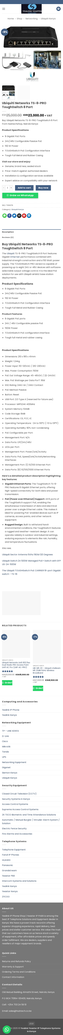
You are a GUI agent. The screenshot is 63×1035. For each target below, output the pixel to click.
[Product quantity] (7, 188)
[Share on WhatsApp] (4, 215)
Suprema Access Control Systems (20, 809)
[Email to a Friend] (19, 215)
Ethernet (15, 256)
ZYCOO (6, 896)
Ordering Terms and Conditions (18, 971)
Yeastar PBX (8, 875)
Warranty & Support (13, 966)
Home (10, 18)
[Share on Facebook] (9, 215)
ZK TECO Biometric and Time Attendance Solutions (29, 814)
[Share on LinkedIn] (29, 215)
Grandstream (9, 870)
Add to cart (24, 187)
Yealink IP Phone (10, 709)
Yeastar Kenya (10, 891)
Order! (8, 682)
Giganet (6, 767)
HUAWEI (6, 860)
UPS (4, 757)
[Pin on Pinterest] (24, 215)
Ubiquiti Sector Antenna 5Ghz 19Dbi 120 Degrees (27, 554)
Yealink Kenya (9, 715)
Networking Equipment (14, 762)
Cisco (5, 741)
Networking (31, 18)
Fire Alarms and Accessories (17, 833)
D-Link (5, 736)
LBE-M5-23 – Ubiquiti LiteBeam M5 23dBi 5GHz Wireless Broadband (47, 670)
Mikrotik (6, 746)
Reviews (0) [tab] (8, 237)
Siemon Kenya (9, 772)
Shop (19, 18)
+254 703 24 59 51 (17, 1004)
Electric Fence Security (14, 828)
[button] (3, 8)
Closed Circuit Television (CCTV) (19, 793)
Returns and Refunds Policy (16, 961)
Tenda (5, 751)
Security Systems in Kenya (16, 799)
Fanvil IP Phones (10, 854)
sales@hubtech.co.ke (20, 1011)
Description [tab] (8, 232)
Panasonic (7, 865)
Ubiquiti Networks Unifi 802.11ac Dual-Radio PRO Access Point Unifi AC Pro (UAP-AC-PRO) (16, 665)
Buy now (43, 187)
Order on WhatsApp (22, 195)
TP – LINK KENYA (10, 730)
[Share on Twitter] (14, 215)
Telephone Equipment (14, 849)
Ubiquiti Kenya (48, 18)
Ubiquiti (10, 253)
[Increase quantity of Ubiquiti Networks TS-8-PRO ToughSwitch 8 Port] (11, 188)
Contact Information (13, 977)
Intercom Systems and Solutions (19, 880)
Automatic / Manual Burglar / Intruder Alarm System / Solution (31, 821)
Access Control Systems (15, 804)
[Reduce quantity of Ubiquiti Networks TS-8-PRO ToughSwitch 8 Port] (3, 188)
